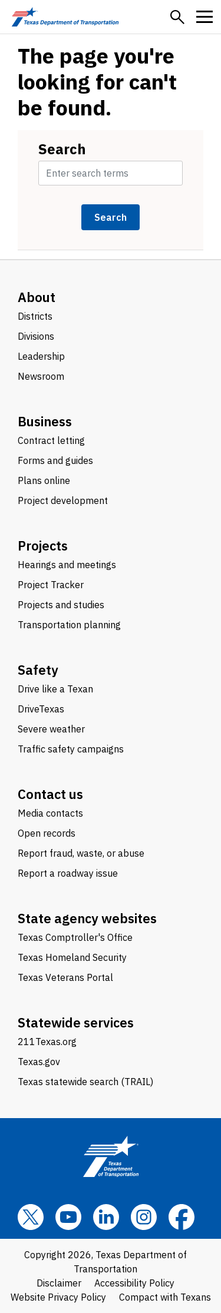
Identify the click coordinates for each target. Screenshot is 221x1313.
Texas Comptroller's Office (75, 937)
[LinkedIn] (106, 1217)
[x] (31, 1217)
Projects (43, 545)
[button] (177, 17)
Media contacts (50, 813)
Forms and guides (55, 460)
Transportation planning (69, 625)
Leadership (41, 356)
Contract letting (51, 440)
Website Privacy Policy (58, 1297)
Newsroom (41, 376)
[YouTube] (68, 1217)
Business (45, 421)
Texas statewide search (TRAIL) (85, 1081)
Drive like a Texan (55, 689)
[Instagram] (144, 1217)
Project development (63, 500)
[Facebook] (181, 1217)
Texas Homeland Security (72, 957)
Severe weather (51, 729)
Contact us (50, 794)
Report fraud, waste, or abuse (81, 853)
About (36, 297)
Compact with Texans (165, 1297)
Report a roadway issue (68, 873)
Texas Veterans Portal (65, 977)
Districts (35, 316)
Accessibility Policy (134, 1283)
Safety (38, 669)
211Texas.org (47, 1041)
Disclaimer (59, 1283)
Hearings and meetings (67, 565)
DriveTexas (41, 709)
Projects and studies (61, 605)
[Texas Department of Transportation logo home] (65, 17)
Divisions (36, 336)
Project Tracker (51, 585)
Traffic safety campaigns (71, 749)
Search (62, 149)
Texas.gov (39, 1061)
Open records (46, 833)
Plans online (44, 480)
